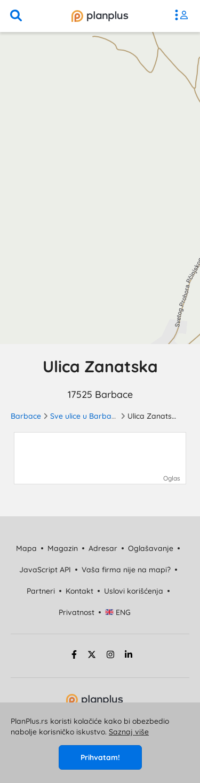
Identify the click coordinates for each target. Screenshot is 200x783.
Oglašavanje (150, 548)
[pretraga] (16, 16)
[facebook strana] (72, 656)
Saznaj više (129, 732)
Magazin (62, 548)
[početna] (99, 16)
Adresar (103, 548)
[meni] (184, 16)
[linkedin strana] (128, 656)
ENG (118, 612)
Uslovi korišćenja (133, 591)
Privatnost (76, 612)
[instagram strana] (110, 656)
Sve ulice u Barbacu (84, 416)
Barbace (26, 416)
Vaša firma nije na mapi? (126, 569)
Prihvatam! (100, 757)
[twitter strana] (91, 656)
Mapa (26, 548)
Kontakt (79, 591)
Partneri (41, 591)
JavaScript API (45, 569)
